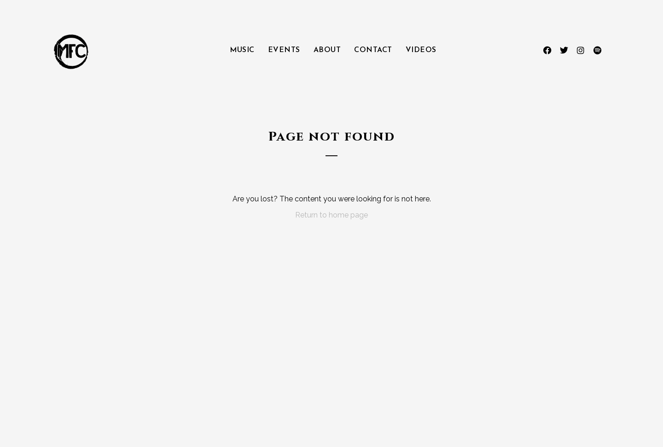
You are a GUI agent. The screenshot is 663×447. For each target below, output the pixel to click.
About (327, 50)
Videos (421, 50)
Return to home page (331, 215)
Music (242, 50)
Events (284, 50)
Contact (373, 50)
